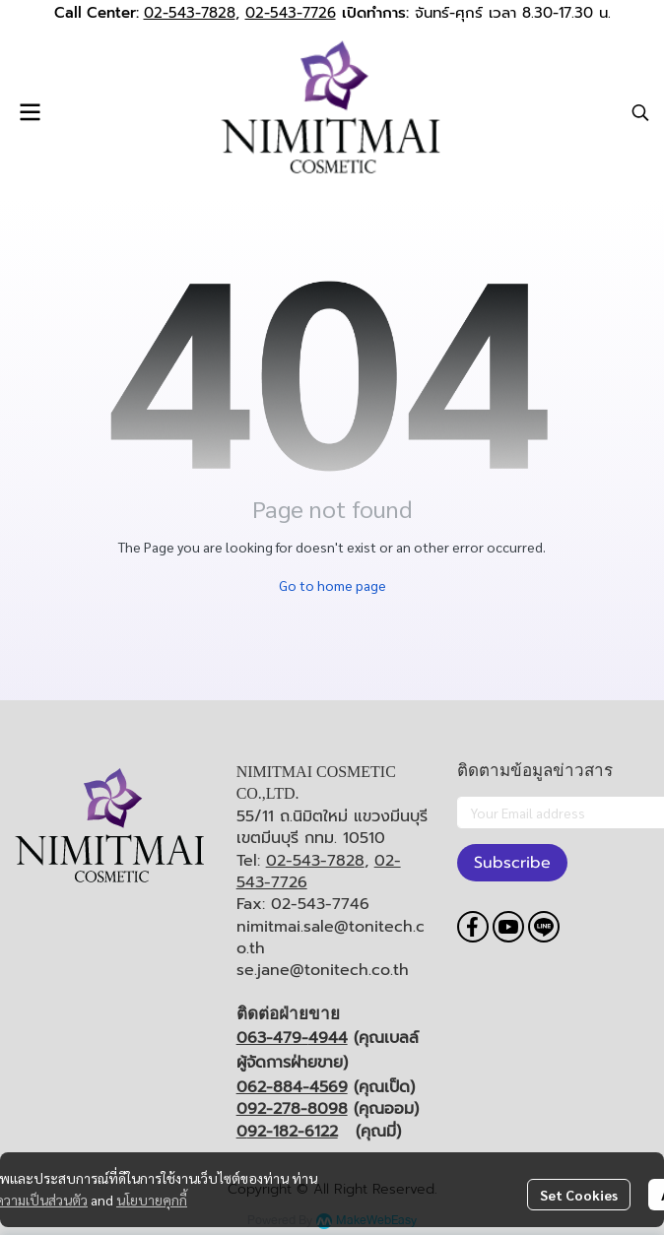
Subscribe (512, 863)
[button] (640, 112)
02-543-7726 (290, 13)
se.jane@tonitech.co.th (322, 970)
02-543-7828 (189, 13)
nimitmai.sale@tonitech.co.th (330, 937)
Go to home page (332, 585)
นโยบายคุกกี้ (151, 1199)
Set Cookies (579, 1194)
